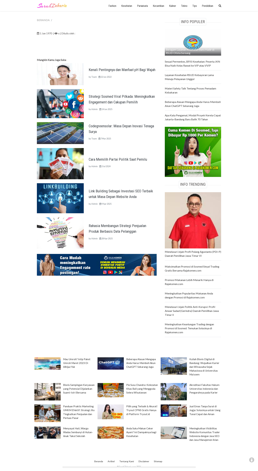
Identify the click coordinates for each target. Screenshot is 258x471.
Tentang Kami (126, 461)
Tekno (184, 5)
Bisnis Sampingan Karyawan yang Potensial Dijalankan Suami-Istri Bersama (79, 388)
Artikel (111, 461)
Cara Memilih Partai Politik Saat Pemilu (118, 159)
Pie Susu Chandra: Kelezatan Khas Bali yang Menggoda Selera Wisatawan (142, 388)
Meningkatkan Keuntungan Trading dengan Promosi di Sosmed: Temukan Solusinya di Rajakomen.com (189, 328)
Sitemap (158, 461)
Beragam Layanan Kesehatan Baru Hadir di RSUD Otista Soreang (190, 51)
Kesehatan (126, 5)
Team (94, 77)
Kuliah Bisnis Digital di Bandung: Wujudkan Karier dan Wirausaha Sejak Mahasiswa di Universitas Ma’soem (204, 367)
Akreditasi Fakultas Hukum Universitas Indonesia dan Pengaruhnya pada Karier (204, 388)
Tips (194, 5)
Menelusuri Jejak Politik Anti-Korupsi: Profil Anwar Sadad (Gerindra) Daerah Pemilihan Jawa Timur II (192, 310)
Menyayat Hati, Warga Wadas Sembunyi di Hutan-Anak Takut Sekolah (78, 432)
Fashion (112, 5)
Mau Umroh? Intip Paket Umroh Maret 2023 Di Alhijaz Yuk (76, 363)
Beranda (98, 461)
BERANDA (43, 20)
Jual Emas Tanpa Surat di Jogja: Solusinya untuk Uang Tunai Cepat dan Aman (204, 410)
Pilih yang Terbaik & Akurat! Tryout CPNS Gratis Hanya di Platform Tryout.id (141, 410)
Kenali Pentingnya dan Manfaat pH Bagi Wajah (122, 70)
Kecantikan (158, 5)
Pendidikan (207, 5)
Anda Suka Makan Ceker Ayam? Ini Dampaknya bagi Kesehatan (141, 432)
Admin (94, 109)
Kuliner (172, 5)
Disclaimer (144, 461)
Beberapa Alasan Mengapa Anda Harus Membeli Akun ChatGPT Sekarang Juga (141, 363)
